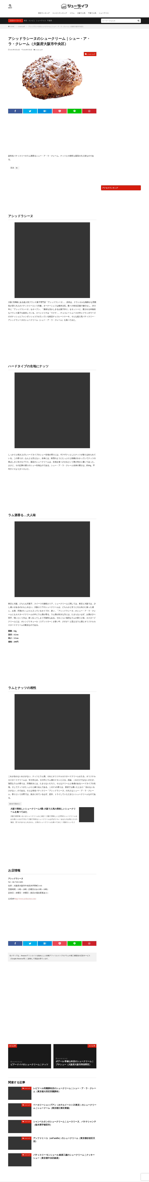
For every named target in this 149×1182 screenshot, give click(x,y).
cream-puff (21, 26)
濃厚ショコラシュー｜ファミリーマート (57, 1166)
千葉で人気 (92, 13)
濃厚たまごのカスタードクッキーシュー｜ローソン (24, 1167)
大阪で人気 (81, 13)
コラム (72, 13)
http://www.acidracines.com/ (25, 847)
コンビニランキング (59, 13)
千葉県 (49, 20)
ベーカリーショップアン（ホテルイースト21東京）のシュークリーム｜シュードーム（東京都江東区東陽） (64, 1054)
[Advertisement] (52, 136)
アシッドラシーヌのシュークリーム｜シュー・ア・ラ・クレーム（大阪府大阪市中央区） (56, 26)
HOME (12, 26)
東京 (25, 20)
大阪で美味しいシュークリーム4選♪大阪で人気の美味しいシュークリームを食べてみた (43, 758)
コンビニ (31, 20)
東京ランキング (44, 13)
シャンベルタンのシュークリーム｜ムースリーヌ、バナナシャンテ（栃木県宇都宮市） (64, 1071)
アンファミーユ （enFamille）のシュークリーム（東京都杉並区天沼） (64, 1088)
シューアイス (104, 13)
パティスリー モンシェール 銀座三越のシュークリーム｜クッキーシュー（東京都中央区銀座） (64, 1104)
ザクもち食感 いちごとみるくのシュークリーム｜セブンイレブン (91, 1167)
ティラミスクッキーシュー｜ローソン (124, 1166)
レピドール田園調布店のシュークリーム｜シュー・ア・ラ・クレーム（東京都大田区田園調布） (64, 1038)
